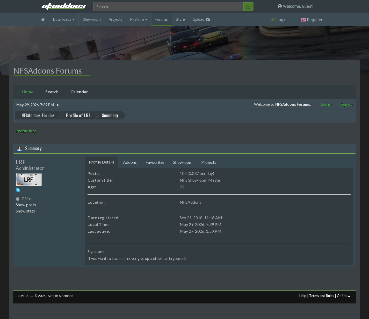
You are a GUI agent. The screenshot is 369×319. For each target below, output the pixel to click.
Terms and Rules (321, 296)
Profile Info (26, 130)
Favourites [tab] (155, 162)
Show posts (26, 204)
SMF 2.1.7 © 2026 (32, 296)
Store (180, 19)
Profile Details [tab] (101, 161)
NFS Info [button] (138, 19)
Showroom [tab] (182, 162)
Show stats (25, 210)
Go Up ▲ (344, 296)
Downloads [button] (64, 19)
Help (302, 296)
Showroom (92, 19)
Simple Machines (60, 296)
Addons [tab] (130, 162)
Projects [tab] (208, 162)
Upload (198, 19)
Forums (161, 19)
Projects (115, 19)
